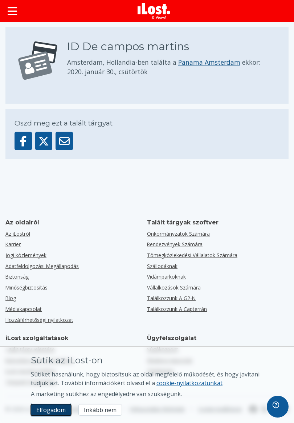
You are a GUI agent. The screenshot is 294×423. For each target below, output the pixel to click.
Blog (10, 298)
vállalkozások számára (174, 287)
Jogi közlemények (25, 255)
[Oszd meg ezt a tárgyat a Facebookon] (23, 141)
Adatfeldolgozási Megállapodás (42, 266)
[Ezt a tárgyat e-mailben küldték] (64, 141)
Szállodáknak (162, 266)
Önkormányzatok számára (178, 233)
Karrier (13, 244)
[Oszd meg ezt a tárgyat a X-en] (44, 141)
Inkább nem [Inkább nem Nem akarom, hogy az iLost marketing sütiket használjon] (100, 410)
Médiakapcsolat (23, 309)
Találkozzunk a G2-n (171, 298)
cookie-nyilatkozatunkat (189, 383)
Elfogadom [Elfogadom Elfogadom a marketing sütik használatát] (51, 410)
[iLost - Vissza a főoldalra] (154, 11)
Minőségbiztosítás (26, 287)
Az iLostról (17, 233)
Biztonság (17, 276)
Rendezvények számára (175, 244)
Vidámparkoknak (166, 276)
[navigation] (278, 407)
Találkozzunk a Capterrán (177, 309)
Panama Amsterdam (209, 62)
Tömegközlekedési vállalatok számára (192, 255)
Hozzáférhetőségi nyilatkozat (39, 319)
